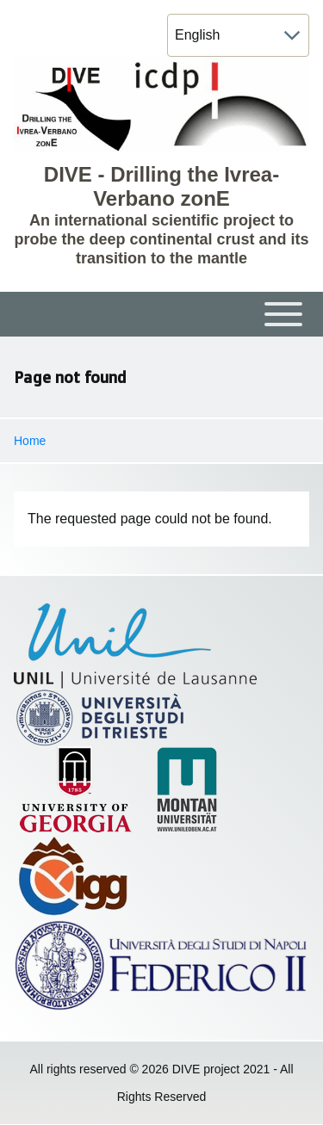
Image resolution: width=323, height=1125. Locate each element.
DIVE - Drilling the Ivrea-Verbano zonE (161, 186)
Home (30, 441)
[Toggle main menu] (161, 314)
